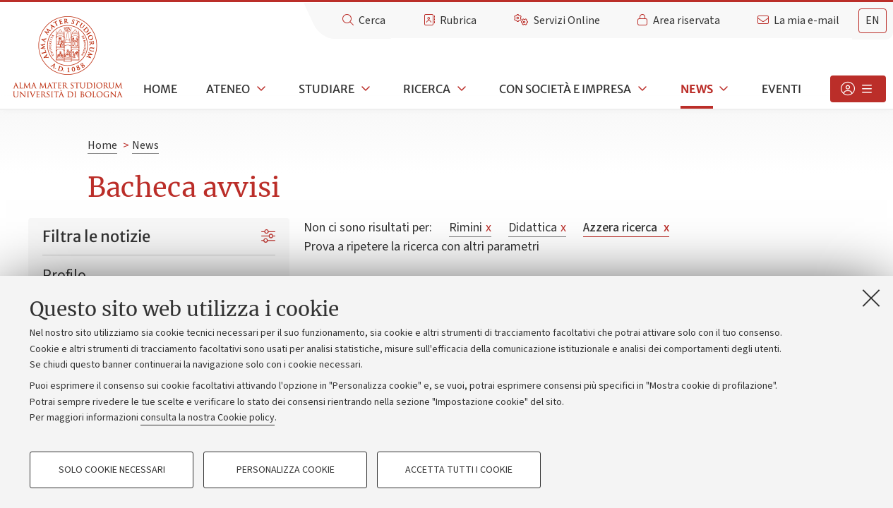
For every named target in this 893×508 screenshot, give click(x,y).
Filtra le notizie (96, 236)
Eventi (781, 89)
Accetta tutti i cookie (459, 470)
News (697, 89)
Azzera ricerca (626, 227)
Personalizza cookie (285, 470)
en (872, 20)
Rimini (470, 227)
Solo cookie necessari (112, 470)
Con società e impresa (565, 89)
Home (160, 89)
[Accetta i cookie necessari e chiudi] (871, 297)
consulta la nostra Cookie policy (207, 418)
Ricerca (426, 89)
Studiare (326, 89)
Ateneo (228, 89)
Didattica (537, 227)
